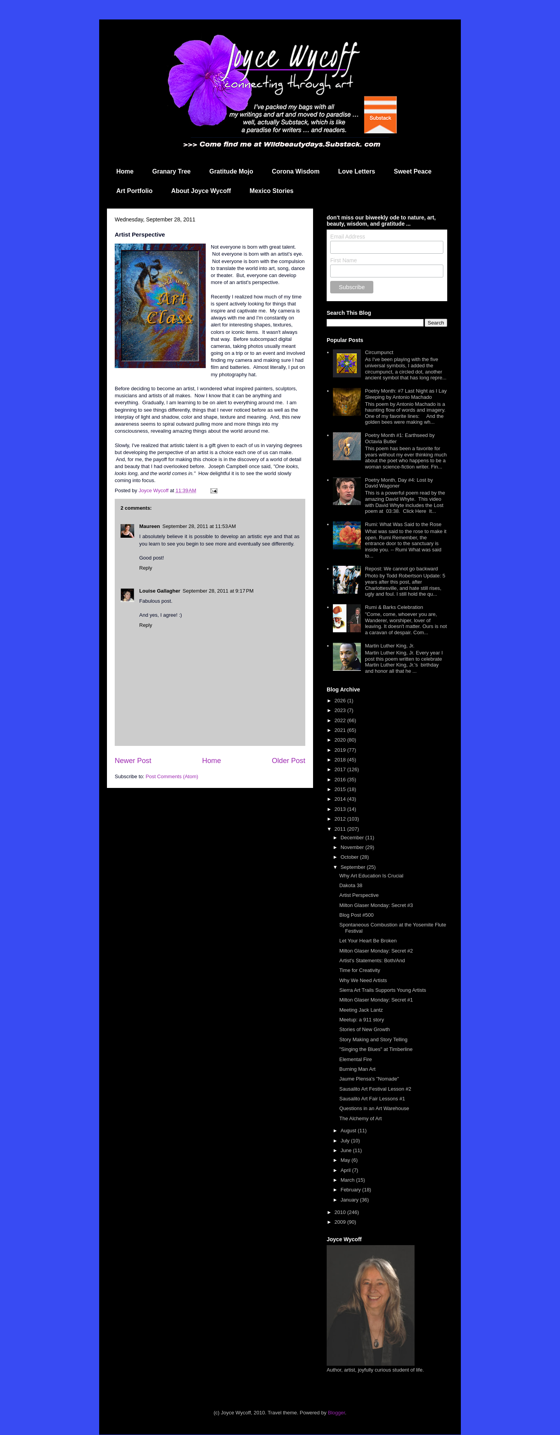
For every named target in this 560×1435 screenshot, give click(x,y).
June (347, 1150)
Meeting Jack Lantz (361, 1010)
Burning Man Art (357, 1069)
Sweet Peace (413, 171)
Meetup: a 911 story (361, 1020)
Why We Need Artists (363, 980)
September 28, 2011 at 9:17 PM (217, 591)
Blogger (336, 1413)
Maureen (149, 526)
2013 (340, 809)
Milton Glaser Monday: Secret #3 (376, 905)
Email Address (347, 236)
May (346, 1160)
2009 (340, 1222)
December (353, 837)
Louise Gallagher (159, 591)
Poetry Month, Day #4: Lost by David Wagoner (399, 483)
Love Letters (356, 171)
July (346, 1141)
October (350, 857)
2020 (340, 740)
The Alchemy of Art (360, 1118)
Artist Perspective (358, 895)
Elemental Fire (355, 1059)
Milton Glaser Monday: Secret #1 (376, 1000)
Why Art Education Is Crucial (371, 876)
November (353, 847)
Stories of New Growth (364, 1029)
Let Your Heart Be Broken (367, 941)
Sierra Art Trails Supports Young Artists (382, 990)
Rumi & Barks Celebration (394, 607)
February (351, 1190)
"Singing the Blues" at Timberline (375, 1049)
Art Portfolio (134, 191)
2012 (340, 819)
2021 (340, 730)
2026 (340, 700)
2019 (340, 750)
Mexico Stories (272, 191)
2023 (340, 710)
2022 (340, 720)
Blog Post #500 (356, 915)
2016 (340, 779)
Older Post (288, 761)
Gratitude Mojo (231, 171)
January (350, 1200)
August (349, 1130)
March (348, 1180)
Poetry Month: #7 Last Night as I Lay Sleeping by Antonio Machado (405, 394)
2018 (340, 760)
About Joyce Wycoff (201, 191)
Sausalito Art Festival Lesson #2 (375, 1089)
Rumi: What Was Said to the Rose (403, 524)
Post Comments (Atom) (172, 776)
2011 (340, 829)
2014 (340, 799)
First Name (343, 260)
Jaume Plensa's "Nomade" (369, 1079)
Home (124, 171)
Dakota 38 (350, 885)
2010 (340, 1212)
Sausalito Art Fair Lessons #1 (372, 1099)
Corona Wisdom (296, 171)
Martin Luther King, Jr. (389, 646)
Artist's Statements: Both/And (372, 960)
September (354, 867)
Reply (145, 568)
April (346, 1170)
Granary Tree (171, 171)
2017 (340, 769)
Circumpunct (379, 352)
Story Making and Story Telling (373, 1039)
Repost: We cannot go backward (401, 569)
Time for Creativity (359, 970)
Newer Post (133, 761)
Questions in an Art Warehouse (374, 1108)
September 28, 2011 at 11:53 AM (199, 526)
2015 (340, 789)
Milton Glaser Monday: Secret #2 (376, 951)
